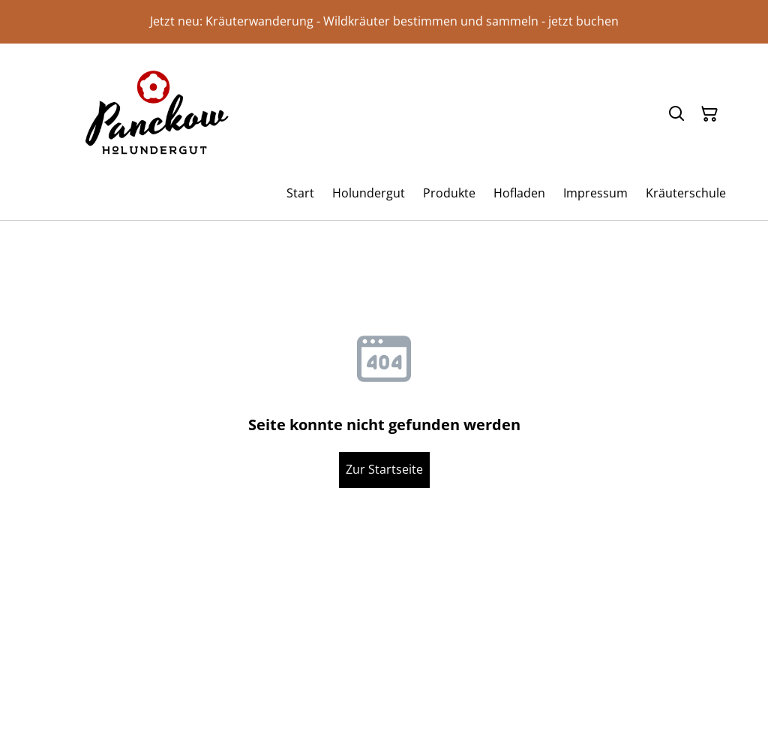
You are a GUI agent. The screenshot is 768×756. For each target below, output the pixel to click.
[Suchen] (676, 114)
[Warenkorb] (709, 114)
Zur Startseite (384, 469)
